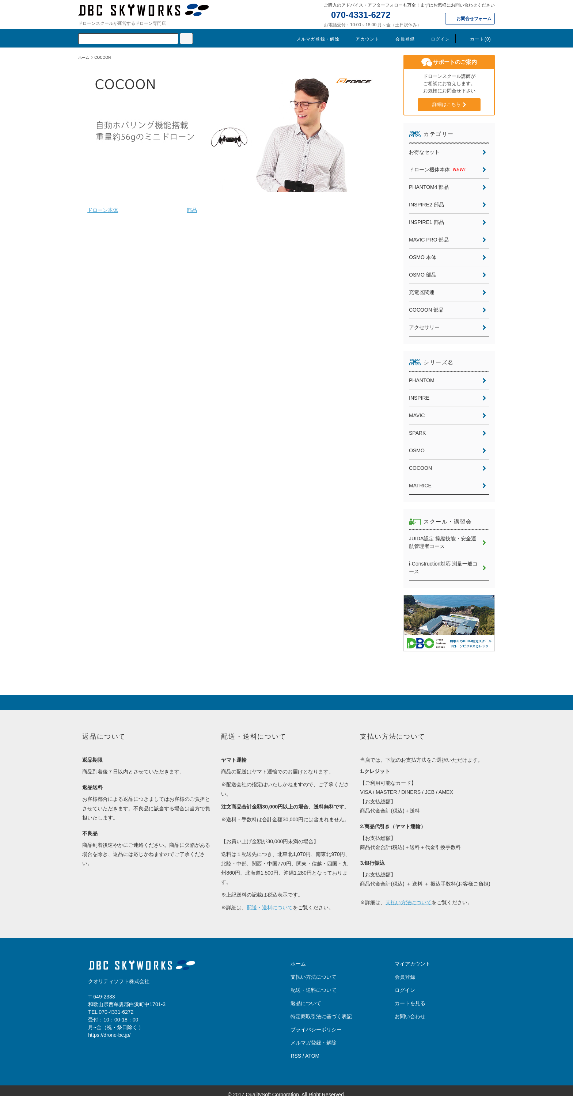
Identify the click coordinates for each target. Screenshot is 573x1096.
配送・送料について (270, 900)
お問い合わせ (410, 1009)
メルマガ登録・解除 (314, 39)
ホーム (83, 58)
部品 (192, 210)
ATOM (312, 1048)
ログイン (436, 39)
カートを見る (410, 995)
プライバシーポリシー (316, 1022)
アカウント (363, 39)
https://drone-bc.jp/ (109, 1027)
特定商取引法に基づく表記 (321, 1009)
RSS (296, 1048)
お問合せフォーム (474, 18)
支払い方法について (409, 895)
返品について (306, 995)
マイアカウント (412, 956)
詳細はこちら (446, 104)
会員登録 (401, 39)
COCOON (102, 58)
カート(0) (476, 39)
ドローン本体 (102, 210)
